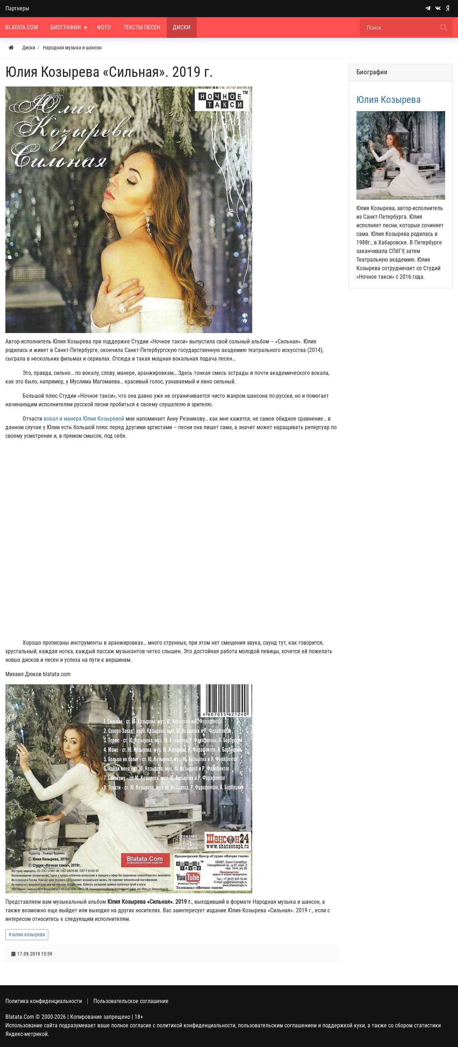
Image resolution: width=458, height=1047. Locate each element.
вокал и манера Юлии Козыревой (84, 418)
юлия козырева (28, 934)
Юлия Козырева (388, 99)
